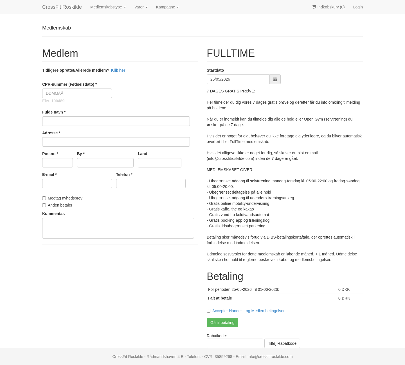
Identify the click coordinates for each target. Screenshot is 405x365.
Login (358, 7)
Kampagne (167, 7)
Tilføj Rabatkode (282, 343)
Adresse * (51, 133)
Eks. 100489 (53, 101)
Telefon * (124, 174)
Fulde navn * (54, 112)
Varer (141, 7)
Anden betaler (57, 205)
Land (142, 153)
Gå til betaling (222, 322)
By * (81, 153)
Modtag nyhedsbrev (62, 198)
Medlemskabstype (108, 7)
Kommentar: (53, 213)
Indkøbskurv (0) (328, 7)
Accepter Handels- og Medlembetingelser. (248, 311)
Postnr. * (50, 153)
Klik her (118, 70)
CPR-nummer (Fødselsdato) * (69, 84)
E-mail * (49, 174)
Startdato (215, 70)
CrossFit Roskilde (62, 7)
